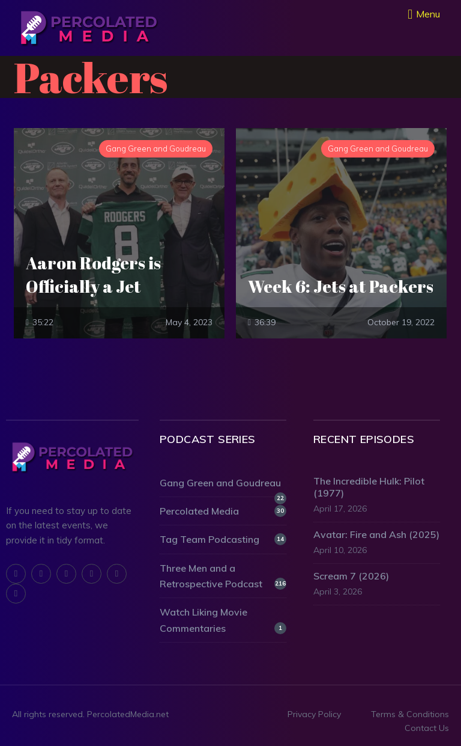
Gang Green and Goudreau (223, 484)
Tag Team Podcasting (223, 539)
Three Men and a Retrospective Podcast (223, 576)
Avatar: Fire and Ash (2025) (376, 534)
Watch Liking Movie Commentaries (223, 620)
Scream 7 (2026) (351, 576)
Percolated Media (223, 511)
